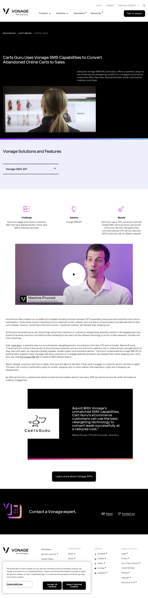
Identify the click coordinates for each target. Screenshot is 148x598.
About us (71, 554)
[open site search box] (144, 5)
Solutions (60, 13)
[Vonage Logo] (15, 12)
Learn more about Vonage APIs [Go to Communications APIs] (74, 476)
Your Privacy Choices (129, 563)
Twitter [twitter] (100, 563)
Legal (123, 554)
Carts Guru (16, 345)
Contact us (128, 513)
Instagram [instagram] (101, 573)
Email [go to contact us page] (109, 513)
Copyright (125, 578)
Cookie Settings (127, 568)
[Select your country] (127, 5)
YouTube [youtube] (100, 568)
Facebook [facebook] (101, 554)
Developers (79, 13)
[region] (46, 577)
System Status (47, 559)
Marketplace (46, 549)
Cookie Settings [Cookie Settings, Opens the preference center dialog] (15, 584)
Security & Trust (128, 582)
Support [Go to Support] (110, 5)
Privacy (124, 559)
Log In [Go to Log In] (99, 5)
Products (43, 13)
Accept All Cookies (52, 585)
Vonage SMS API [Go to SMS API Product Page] (16, 169)
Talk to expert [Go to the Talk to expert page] (134, 13)
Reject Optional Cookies (74, 585)
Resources (96, 13)
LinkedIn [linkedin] (100, 559)
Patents (124, 573)
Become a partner (48, 554)
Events (71, 559)
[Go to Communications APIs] (74, 274)
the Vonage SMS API (29, 357)
